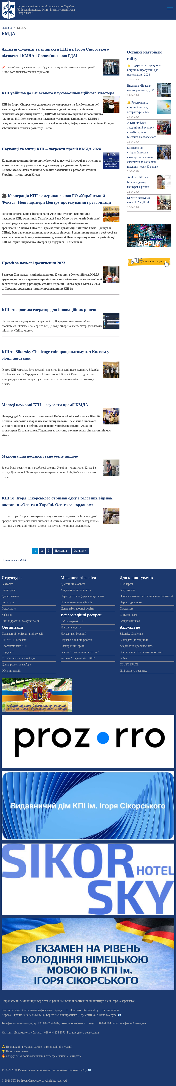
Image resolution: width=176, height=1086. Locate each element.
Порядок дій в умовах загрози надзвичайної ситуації (39, 1046)
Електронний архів (72, 646)
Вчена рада (9, 590)
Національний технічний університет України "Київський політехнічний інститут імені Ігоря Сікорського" (46, 10)
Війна (123, 658)
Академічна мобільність (76, 590)
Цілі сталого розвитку (133, 670)
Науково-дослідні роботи (76, 639)
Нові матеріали (110, 1010)
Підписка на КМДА (14, 560)
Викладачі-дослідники (134, 639)
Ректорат (7, 584)
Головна (7, 27)
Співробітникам (130, 621)
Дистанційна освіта (73, 584)
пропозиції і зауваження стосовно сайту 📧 (64, 1070)
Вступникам (127, 590)
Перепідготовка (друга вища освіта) (83, 596)
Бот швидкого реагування (83, 1032)
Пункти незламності (18, 1051)
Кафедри (7, 614)
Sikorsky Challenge (131, 633)
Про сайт (75, 1010)
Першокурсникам (131, 602)
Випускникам (128, 614)
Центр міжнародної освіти (77, 608)
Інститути (8, 602)
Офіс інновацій (11, 670)
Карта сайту (90, 1010)
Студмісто (8, 652)
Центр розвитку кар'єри (16, 664)
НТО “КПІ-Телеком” (14, 639)
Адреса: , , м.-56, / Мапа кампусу (59, 1015)
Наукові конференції (73, 633)
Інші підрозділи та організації (20, 621)
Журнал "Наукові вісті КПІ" (78, 658)
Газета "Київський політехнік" (80, 652)
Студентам (126, 608)
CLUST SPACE (129, 664)
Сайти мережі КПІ (72, 621)
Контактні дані (11, 1010)
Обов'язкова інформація (37, 1010)
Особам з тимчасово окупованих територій (146, 596)
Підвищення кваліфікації (76, 602)
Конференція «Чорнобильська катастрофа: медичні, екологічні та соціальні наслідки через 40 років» (142, 157)
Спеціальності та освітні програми (141, 652)
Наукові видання (71, 627)
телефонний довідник (132, 1023)
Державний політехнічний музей (22, 633)
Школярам (126, 584)
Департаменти (10, 596)
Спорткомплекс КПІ (14, 646)
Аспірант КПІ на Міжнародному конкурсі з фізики (138, 182)
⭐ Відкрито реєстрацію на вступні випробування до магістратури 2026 (144, 70)
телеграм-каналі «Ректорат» (63, 1056)
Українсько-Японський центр (20, 658)
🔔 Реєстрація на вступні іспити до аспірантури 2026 (138, 107)
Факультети (9, 608)
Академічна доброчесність (136, 646)
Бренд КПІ (61, 1010)
